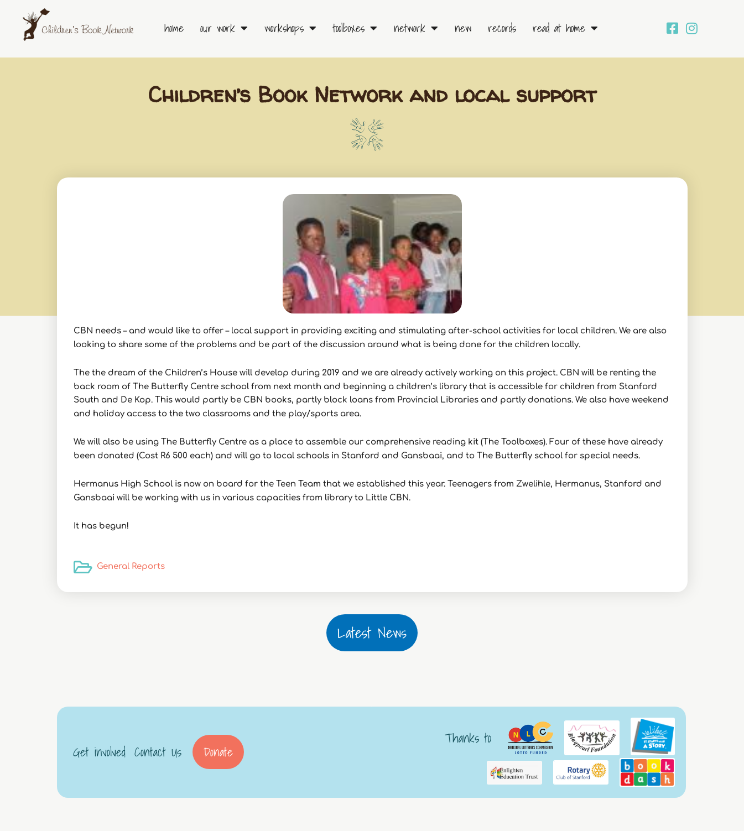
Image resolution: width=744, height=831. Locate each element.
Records (502, 28)
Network (416, 28)
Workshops (290, 28)
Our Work (224, 28)
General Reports (131, 566)
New (463, 28)
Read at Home (565, 28)
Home (174, 28)
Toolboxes (355, 28)
